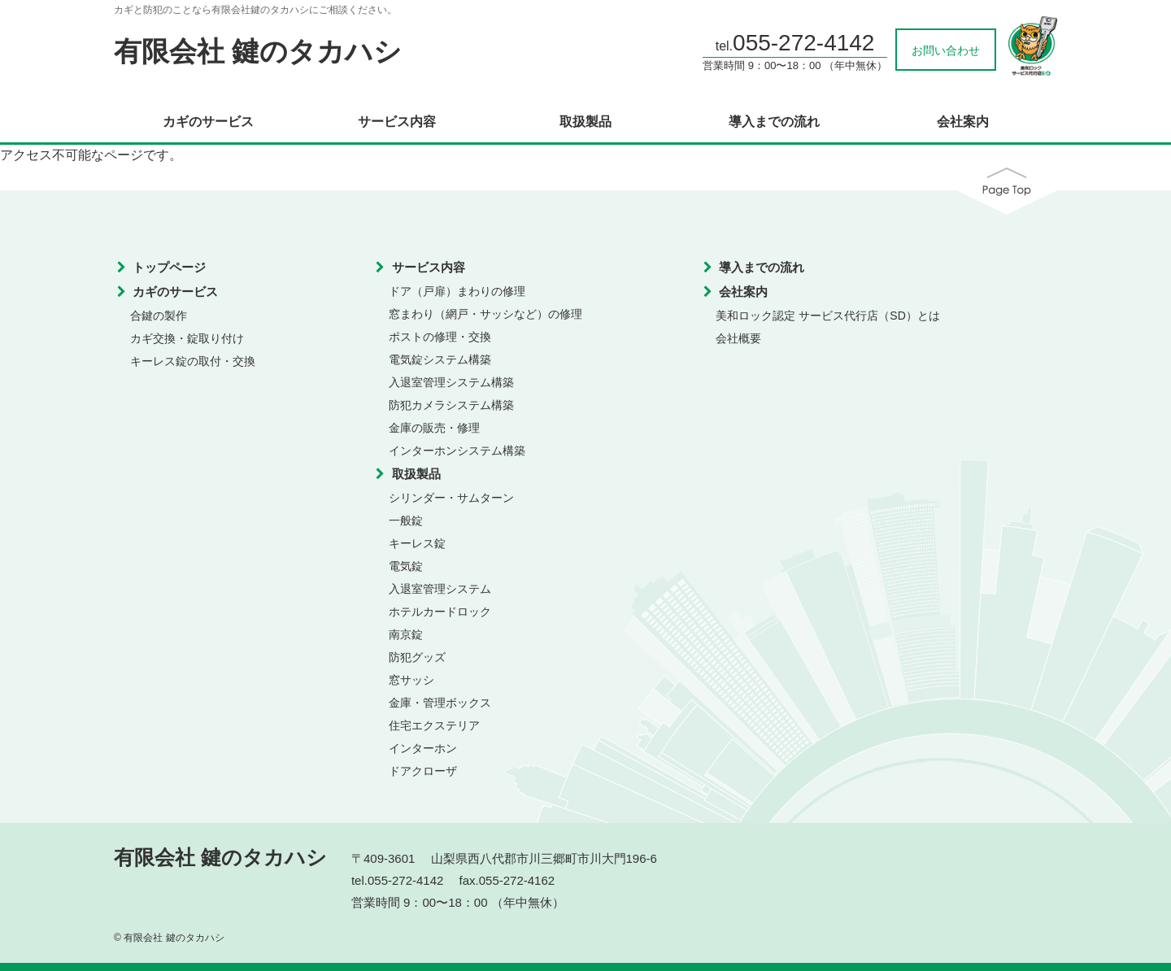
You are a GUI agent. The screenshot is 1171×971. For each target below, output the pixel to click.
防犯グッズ (417, 657)
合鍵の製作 (158, 315)
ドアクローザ (423, 770)
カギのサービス (208, 121)
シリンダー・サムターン (451, 497)
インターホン (423, 748)
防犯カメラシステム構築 (451, 404)
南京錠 (406, 634)
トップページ (169, 267)
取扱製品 (585, 121)
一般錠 (406, 520)
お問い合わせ (946, 50)
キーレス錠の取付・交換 (192, 361)
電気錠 (406, 566)
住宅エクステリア (434, 725)
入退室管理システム (440, 588)
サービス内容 (397, 121)
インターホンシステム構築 (457, 450)
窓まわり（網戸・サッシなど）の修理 (485, 313)
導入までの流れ (774, 121)
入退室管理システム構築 (451, 382)
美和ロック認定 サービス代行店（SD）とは (827, 315)
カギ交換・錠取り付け (187, 338)
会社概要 (738, 338)
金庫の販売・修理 (434, 427)
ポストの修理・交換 (440, 336)
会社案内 (963, 121)
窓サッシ (411, 679)
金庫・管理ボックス (440, 702)
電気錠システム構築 (440, 359)
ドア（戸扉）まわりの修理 (457, 291)
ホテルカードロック (440, 611)
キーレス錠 (417, 543)
